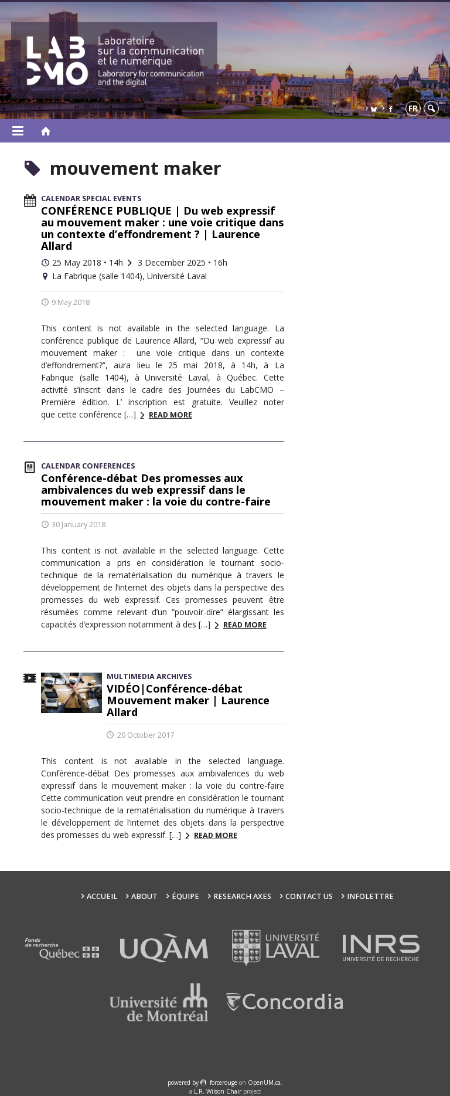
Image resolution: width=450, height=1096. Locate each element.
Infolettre (370, 896)
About (144, 896)
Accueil (102, 896)
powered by (184, 1082)
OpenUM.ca (264, 1082)
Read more (170, 415)
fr (413, 108)
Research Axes (242, 896)
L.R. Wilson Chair (217, 1091)
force (223, 1082)
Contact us (309, 896)
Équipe (185, 896)
